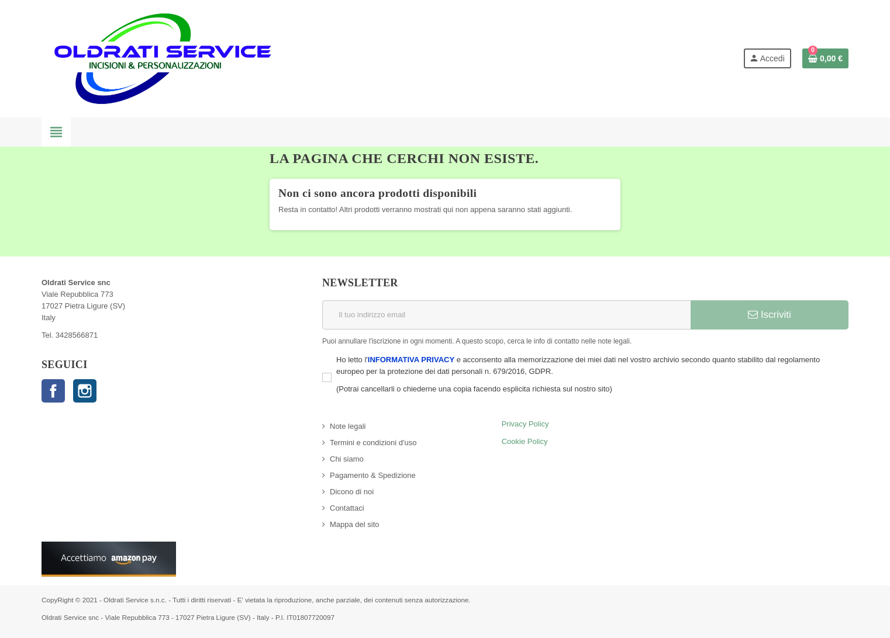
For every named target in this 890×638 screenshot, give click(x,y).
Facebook (53, 391)
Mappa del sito (355, 524)
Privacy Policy (525, 423)
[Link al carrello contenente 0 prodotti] (825, 58)
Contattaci (347, 508)
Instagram (84, 391)
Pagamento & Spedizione (373, 475)
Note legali (347, 426)
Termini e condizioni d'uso (373, 442)
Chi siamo (347, 459)
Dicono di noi (352, 491)
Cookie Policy (525, 441)
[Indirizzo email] (506, 315)
